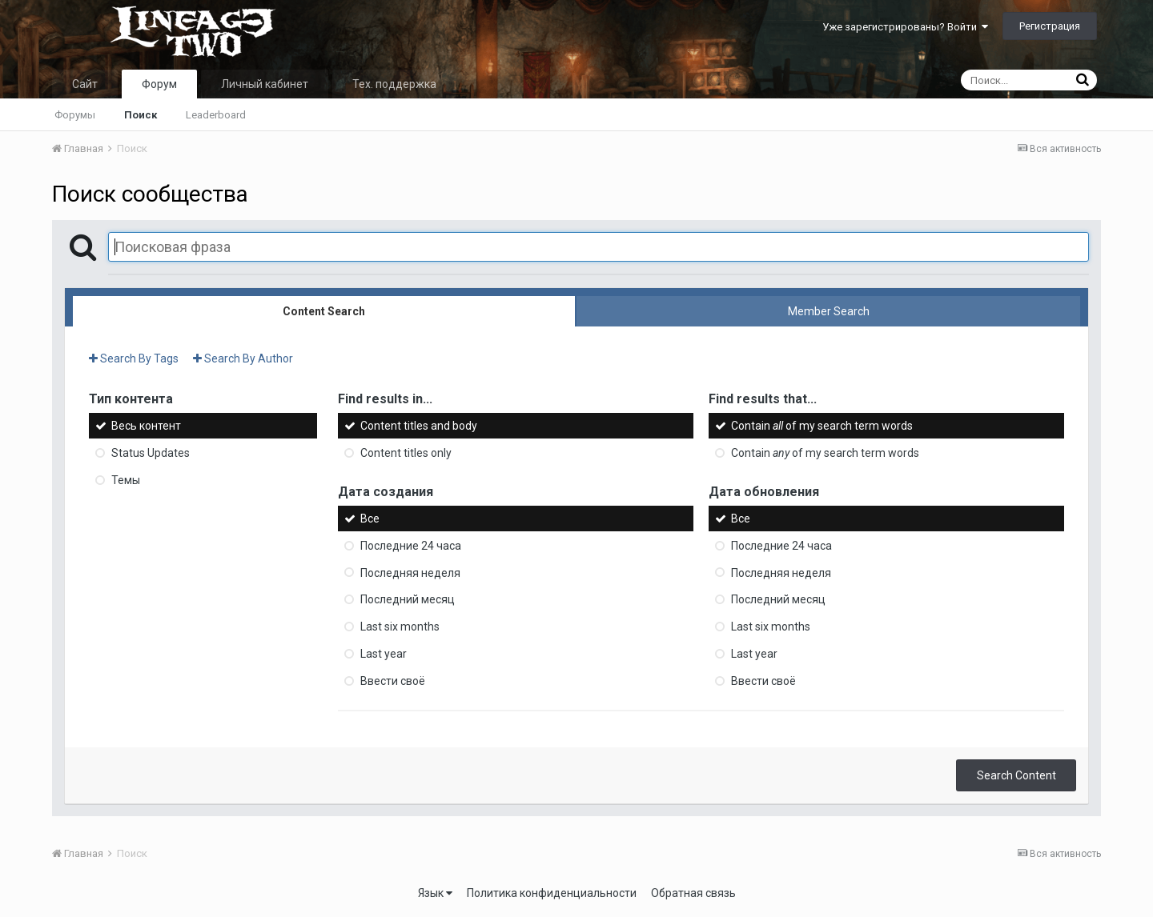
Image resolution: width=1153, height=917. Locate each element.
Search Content (1016, 775)
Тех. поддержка (394, 84)
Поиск (140, 115)
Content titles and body (418, 425)
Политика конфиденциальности (552, 893)
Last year (383, 653)
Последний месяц (407, 599)
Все (370, 518)
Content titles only (406, 452)
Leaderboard (216, 115)
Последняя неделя (410, 572)
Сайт (85, 84)
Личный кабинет (264, 84)
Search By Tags (134, 358)
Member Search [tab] (829, 311)
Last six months (400, 626)
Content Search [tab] (324, 311)
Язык (435, 893)
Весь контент (146, 425)
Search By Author (243, 358)
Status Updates (150, 452)
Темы (125, 480)
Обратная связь (693, 893)
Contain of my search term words (822, 425)
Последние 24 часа (410, 545)
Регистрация (1049, 26)
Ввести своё (392, 681)
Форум (159, 84)
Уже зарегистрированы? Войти (905, 27)
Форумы (74, 115)
